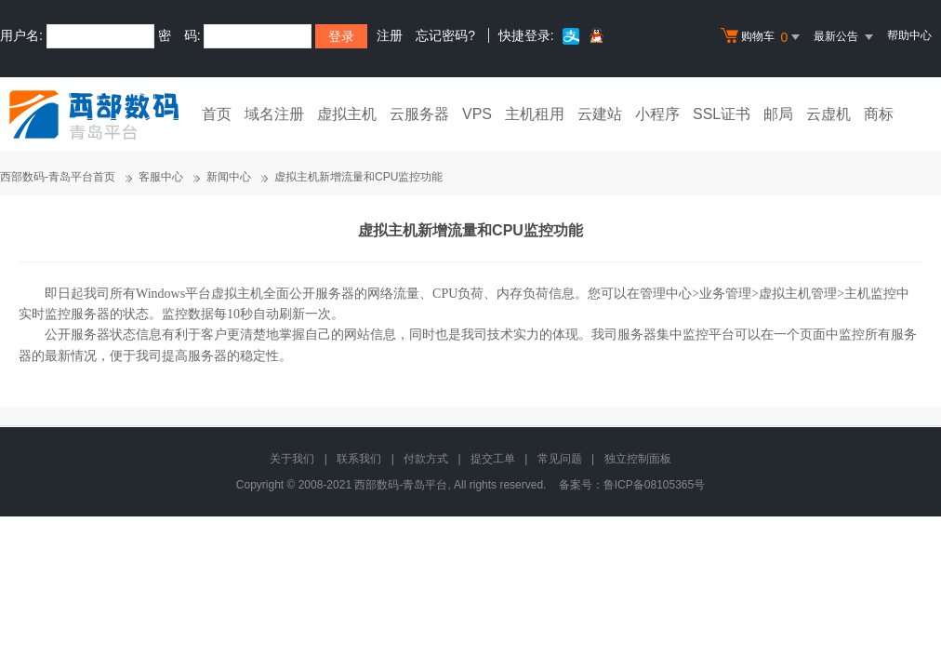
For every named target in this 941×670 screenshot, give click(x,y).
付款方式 (426, 458)
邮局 (778, 114)
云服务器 (419, 114)
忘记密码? (445, 35)
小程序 (657, 114)
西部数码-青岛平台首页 (57, 176)
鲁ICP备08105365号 (654, 484)
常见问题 (559, 458)
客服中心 (161, 176)
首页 (217, 114)
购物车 (762, 37)
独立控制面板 (637, 458)
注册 (390, 35)
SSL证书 (721, 114)
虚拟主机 (347, 114)
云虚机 (828, 114)
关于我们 (292, 458)
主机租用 (534, 114)
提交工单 (492, 458)
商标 (879, 114)
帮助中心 (909, 35)
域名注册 (274, 114)
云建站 (599, 114)
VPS (477, 114)
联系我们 (359, 458)
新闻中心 (228, 176)
